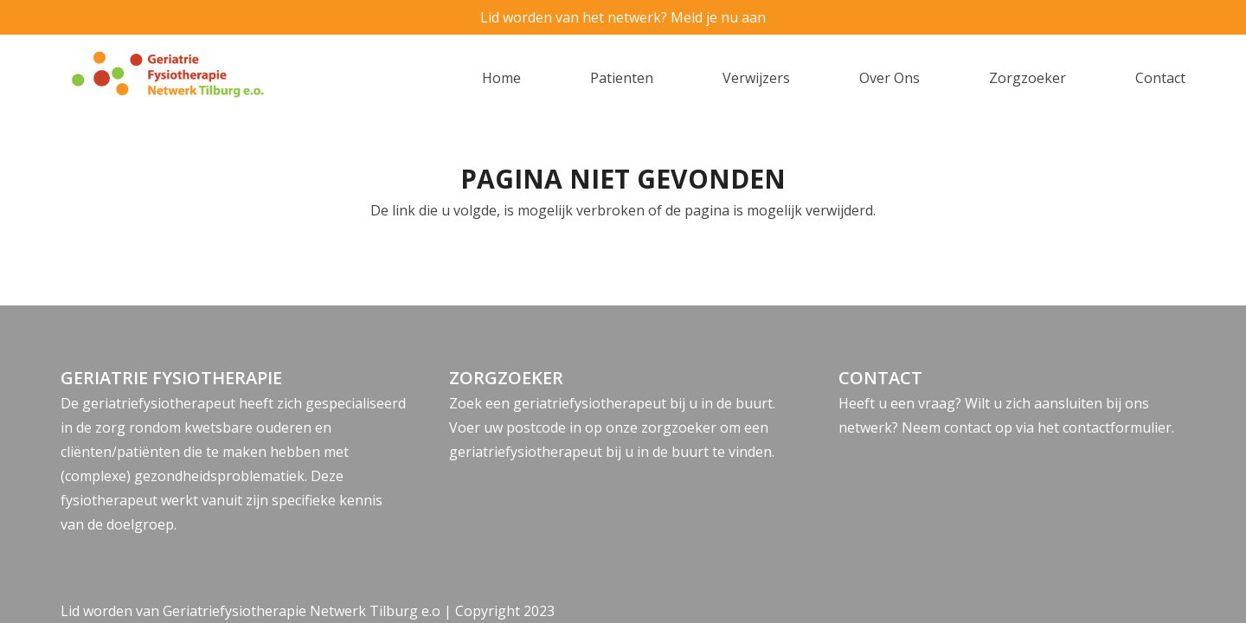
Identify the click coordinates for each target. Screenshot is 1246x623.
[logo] (198, 77)
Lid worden (96, 610)
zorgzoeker (678, 427)
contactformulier (1117, 427)
